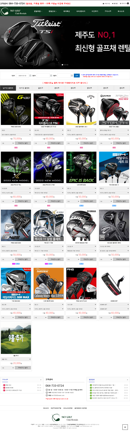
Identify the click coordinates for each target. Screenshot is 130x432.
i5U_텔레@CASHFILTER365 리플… (102, 388)
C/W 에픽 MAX (81, 185)
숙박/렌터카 (80, 11)
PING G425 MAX (16, 243)
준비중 (56, 88)
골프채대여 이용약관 (81, 408)
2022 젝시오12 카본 (49, 185)
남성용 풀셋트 (8, 88)
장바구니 (123, 3)
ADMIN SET (114, 301)
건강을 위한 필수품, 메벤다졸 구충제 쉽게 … (105, 393)
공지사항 (108, 11)
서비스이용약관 (67, 408)
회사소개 (121, 11)
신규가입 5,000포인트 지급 (13, 390)
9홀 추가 (15, 356)
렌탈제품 (37, 11)
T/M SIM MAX (16, 301)
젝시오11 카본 (48, 243)
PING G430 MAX (16, 127)
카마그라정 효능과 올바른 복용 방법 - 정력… (105, 390)
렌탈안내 (52, 11)
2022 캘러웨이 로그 (81, 127)
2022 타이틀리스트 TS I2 (48, 127)
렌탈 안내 (8, 385)
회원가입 (106, 3)
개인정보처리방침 (56, 408)
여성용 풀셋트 (24, 88)
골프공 (40, 88)
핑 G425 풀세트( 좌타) (114, 243)
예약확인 (66, 11)
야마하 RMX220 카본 (81, 243)
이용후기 (95, 11)
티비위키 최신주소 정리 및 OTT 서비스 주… (105, 398)
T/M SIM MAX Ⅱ (114, 185)
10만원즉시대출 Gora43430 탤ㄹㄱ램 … (104, 385)
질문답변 (92, 380)
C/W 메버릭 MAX (49, 301)
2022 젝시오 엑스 (16, 185)
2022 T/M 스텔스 (114, 127)
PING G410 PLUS (81, 301)
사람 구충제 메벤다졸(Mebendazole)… (103, 395)
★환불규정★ (9, 388)
